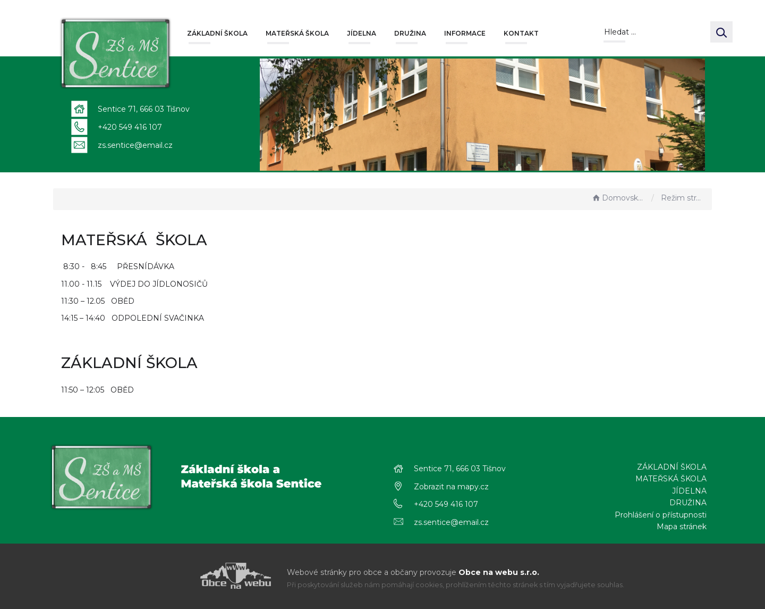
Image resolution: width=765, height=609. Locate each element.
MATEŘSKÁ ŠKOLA (297, 33)
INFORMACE (465, 33)
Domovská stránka (619, 198)
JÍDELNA (361, 33)
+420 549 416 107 (130, 127)
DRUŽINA (410, 33)
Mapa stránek (682, 526)
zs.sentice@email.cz (135, 145)
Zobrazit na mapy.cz (451, 486)
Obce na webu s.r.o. (498, 572)
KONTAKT (521, 33)
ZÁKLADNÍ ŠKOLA (217, 33)
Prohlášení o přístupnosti (661, 515)
